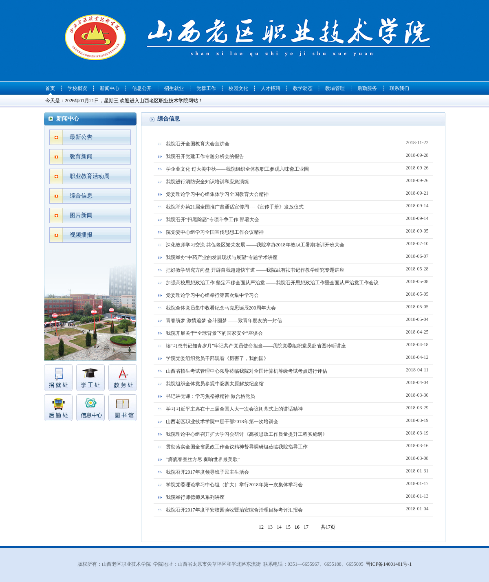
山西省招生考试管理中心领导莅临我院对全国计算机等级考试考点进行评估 (297, 370)
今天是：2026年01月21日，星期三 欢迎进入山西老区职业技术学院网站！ (124, 100)
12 (261, 527)
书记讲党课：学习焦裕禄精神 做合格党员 (297, 395)
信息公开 (142, 88)
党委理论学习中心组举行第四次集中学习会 (297, 294)
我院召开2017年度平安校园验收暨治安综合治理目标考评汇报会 (297, 509)
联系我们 (399, 88)
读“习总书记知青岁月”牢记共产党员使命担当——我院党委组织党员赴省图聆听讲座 (297, 344)
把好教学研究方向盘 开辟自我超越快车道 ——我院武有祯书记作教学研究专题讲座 (297, 269)
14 (279, 527)
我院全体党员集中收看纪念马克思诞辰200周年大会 (297, 307)
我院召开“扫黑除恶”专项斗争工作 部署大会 (297, 218)
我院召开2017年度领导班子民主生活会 (297, 471)
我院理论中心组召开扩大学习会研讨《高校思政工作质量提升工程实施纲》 (297, 433)
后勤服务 (367, 88)
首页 (50, 88)
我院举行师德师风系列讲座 (297, 496)
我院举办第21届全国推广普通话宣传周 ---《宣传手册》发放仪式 (297, 206)
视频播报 (81, 235)
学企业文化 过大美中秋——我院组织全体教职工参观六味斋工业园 (297, 168)
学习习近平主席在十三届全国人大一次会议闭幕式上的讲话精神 (297, 408)
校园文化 (238, 88)
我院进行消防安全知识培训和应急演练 (297, 180)
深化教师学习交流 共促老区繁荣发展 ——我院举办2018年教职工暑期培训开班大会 (297, 243)
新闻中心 (109, 88)
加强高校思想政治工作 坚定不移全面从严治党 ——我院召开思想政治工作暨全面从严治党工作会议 (297, 281)
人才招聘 (270, 88)
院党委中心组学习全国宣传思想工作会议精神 (297, 231)
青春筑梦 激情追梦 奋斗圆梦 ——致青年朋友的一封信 (297, 319)
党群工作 (206, 88)
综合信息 (81, 196)
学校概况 (77, 88)
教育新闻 (81, 157)
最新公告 (81, 137)
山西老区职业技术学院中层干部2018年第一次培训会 (297, 420)
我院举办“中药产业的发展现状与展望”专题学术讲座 (297, 256)
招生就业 (174, 88)
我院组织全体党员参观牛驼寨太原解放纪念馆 (297, 382)
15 (288, 527)
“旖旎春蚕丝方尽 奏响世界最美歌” (297, 458)
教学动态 (303, 88)
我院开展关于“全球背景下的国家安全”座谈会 (297, 332)
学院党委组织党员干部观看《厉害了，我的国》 (297, 357)
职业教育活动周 (90, 176)
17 (306, 527)
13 (270, 527)
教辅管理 (335, 88)
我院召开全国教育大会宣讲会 (297, 142)
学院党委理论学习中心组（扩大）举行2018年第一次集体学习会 (297, 483)
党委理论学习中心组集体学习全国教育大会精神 (297, 193)
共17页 (328, 527)
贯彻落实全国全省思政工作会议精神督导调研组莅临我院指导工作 (297, 445)
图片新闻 (81, 215)
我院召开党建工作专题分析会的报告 (297, 155)
